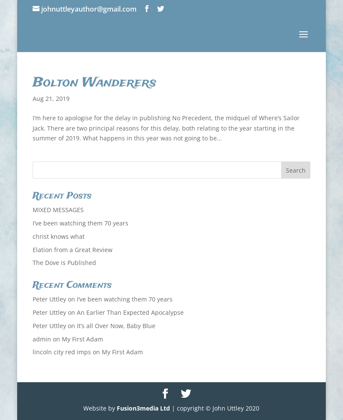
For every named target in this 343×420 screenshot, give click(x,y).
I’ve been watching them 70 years (80, 223)
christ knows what (59, 236)
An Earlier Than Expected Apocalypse (130, 312)
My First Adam (82, 339)
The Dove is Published (64, 263)
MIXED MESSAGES (58, 210)
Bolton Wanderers (94, 82)
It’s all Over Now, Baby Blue (116, 326)
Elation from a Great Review (72, 250)
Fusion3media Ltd (143, 408)
